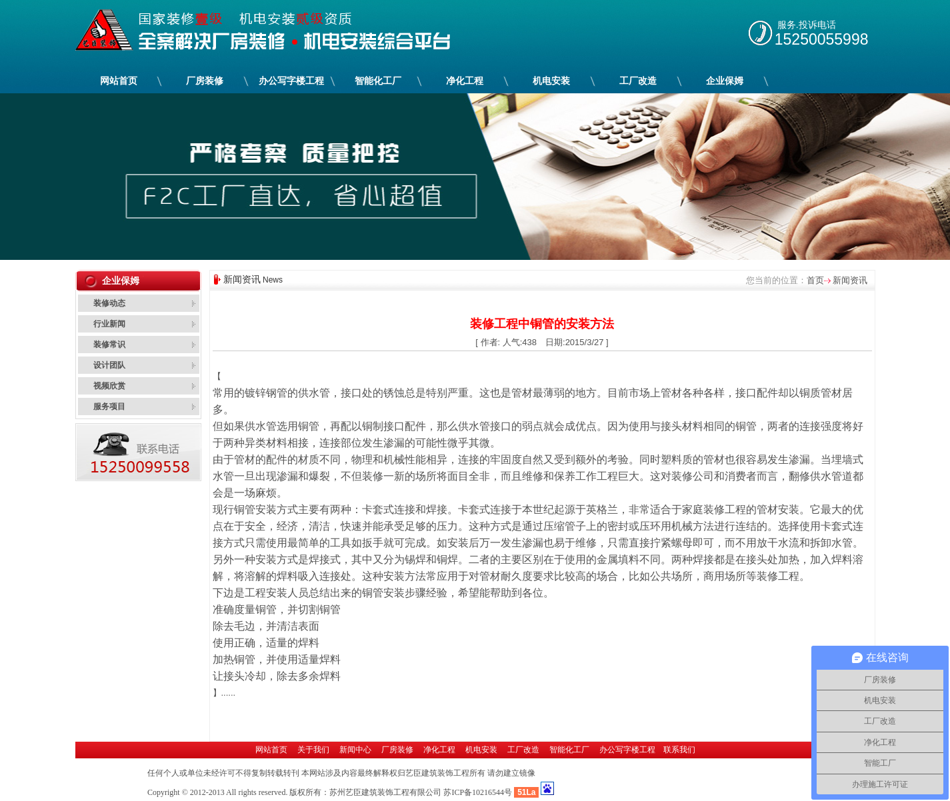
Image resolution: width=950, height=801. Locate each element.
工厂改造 (638, 81)
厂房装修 (205, 81)
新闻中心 (355, 749)
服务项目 (109, 406)
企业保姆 (725, 81)
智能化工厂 (378, 81)
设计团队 (109, 365)
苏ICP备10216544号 (477, 792)
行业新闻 (109, 324)
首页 (815, 280)
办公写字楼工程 (292, 81)
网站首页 (118, 81)
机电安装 (552, 81)
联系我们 (679, 749)
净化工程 (465, 81)
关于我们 (313, 749)
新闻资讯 (849, 280)
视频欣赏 (109, 386)
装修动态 (109, 303)
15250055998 (822, 39)
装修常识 (109, 344)
